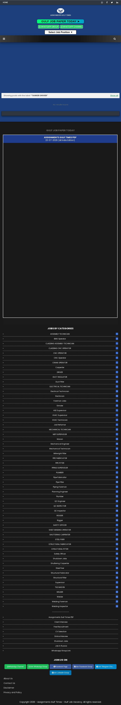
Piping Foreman (85, 487)
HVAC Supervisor (85, 415)
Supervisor (86, 582)
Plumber (87, 496)
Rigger (87, 520)
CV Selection (61, 631)
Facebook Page (60, 667)
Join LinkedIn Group (60, 673)
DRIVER (87, 372)
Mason (87, 439)
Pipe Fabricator (85, 477)
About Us (8, 678)
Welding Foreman (85, 601)
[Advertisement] (60, 68)
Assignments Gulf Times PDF (61, 617)
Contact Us (9, 683)
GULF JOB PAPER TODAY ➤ (60, 21)
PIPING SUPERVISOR (85, 468)
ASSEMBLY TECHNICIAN (84, 334)
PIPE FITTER (86, 463)
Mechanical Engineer (84, 444)
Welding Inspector (85, 606)
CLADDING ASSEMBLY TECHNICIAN (82, 343)
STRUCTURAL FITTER (84, 549)
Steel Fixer (87, 568)
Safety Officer (86, 554)
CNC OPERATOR (85, 353)
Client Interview (61, 622)
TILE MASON (86, 587)
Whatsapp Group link (61, 650)
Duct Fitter (87, 382)
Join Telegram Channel (106, 667)
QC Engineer (86, 501)
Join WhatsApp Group (38, 667)
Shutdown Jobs (85, 558)
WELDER (87, 592)
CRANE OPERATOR (85, 362)
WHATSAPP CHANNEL (71, 26)
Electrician (86, 396)
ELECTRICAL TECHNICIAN (84, 386)
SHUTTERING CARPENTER (84, 534)
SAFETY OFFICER (85, 525)
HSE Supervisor (85, 410)
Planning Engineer (85, 491)
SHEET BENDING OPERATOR (83, 530)
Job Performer (86, 425)
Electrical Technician (84, 391)
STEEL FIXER (86, 539)
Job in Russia (61, 646)
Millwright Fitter (86, 453)
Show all (114, 95)
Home (5, 2)
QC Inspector (86, 511)
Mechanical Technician (83, 448)
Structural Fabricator (84, 573)
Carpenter (86, 367)
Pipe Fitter (87, 482)
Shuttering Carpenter (84, 563)
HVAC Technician (85, 420)
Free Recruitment (61, 627)
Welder (87, 597)
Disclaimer (9, 687)
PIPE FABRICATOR (85, 458)
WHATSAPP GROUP (48, 26)
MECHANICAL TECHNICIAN (83, 429)
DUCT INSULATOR (85, 377)
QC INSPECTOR (86, 506)
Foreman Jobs (86, 401)
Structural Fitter (85, 577)
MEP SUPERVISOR (85, 434)
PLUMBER (87, 472)
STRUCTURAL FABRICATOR (83, 544)
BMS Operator (86, 339)
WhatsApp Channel (15, 667)
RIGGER (87, 515)
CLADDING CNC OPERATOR (83, 348)
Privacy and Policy (13, 692)
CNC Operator (86, 358)
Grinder (87, 405)
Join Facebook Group (83, 667)
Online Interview (61, 636)
